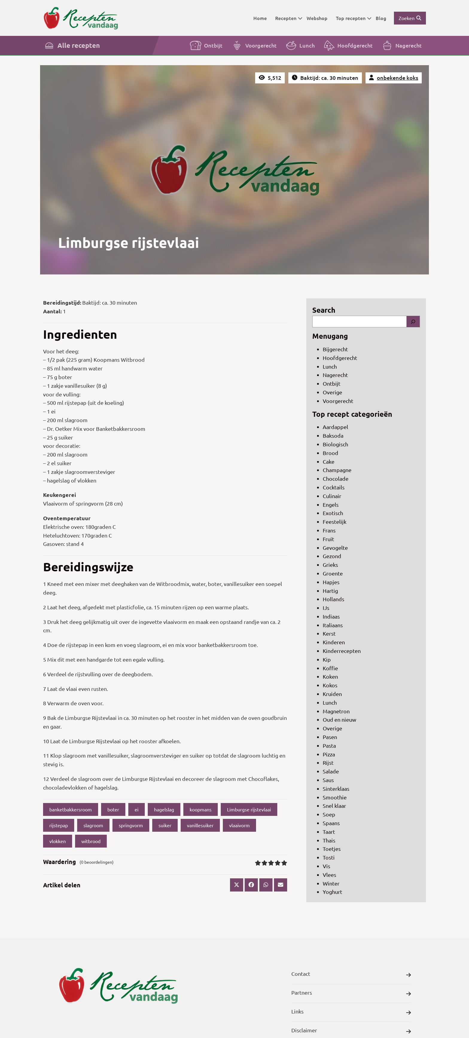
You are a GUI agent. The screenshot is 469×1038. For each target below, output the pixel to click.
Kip (327, 659)
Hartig (330, 590)
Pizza (329, 754)
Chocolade (335, 478)
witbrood (90, 841)
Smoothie (335, 797)
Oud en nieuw (339, 719)
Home (260, 18)
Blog (381, 18)
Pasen (330, 737)
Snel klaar (334, 805)
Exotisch (333, 513)
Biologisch (335, 444)
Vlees (329, 874)
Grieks (330, 564)
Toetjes (332, 848)
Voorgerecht (254, 45)
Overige (332, 392)
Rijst (328, 762)
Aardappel (335, 427)
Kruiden (332, 694)
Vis (326, 866)
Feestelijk (334, 521)
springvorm (131, 825)
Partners (351, 994)
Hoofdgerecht (348, 45)
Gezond (332, 556)
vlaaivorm (239, 825)
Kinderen (334, 642)
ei (136, 809)
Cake (328, 461)
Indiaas (331, 616)
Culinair (332, 496)
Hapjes (331, 582)
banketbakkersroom (70, 809)
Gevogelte (335, 547)
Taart (329, 831)
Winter (331, 883)
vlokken (57, 841)
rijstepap (58, 825)
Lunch (300, 45)
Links (351, 1012)
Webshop (317, 18)
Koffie (330, 668)
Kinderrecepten (342, 651)
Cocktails (334, 487)
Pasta (329, 745)
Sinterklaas (336, 788)
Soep (329, 814)
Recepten (288, 18)
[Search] (413, 321)
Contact (351, 975)
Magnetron (336, 711)
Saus (328, 780)
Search (323, 310)
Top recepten (353, 18)
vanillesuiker (200, 825)
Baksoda (333, 435)
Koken (330, 676)
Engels (331, 504)
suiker (165, 825)
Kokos (330, 685)
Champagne (337, 470)
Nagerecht (401, 45)
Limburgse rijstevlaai (249, 809)
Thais (329, 840)
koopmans (200, 809)
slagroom (93, 825)
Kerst (329, 633)
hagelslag (164, 809)
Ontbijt (206, 45)
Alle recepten (71, 45)
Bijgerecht (335, 349)
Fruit (328, 539)
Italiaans (333, 625)
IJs (326, 608)
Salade (331, 771)
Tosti (329, 857)
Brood (330, 453)
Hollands (333, 599)
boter (113, 809)
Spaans (331, 823)
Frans (329, 530)
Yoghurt (332, 892)
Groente (333, 573)
